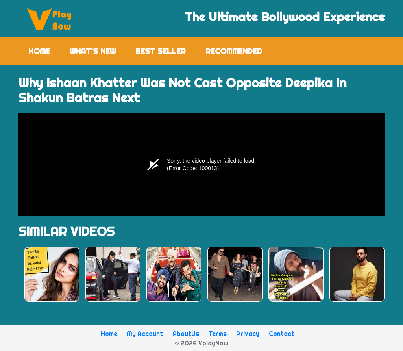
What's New (93, 51)
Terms (218, 334)
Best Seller (160, 51)
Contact (281, 334)
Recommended (233, 51)
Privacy (247, 334)
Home (44, 50)
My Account (145, 334)
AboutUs (185, 334)
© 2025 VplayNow (201, 343)
